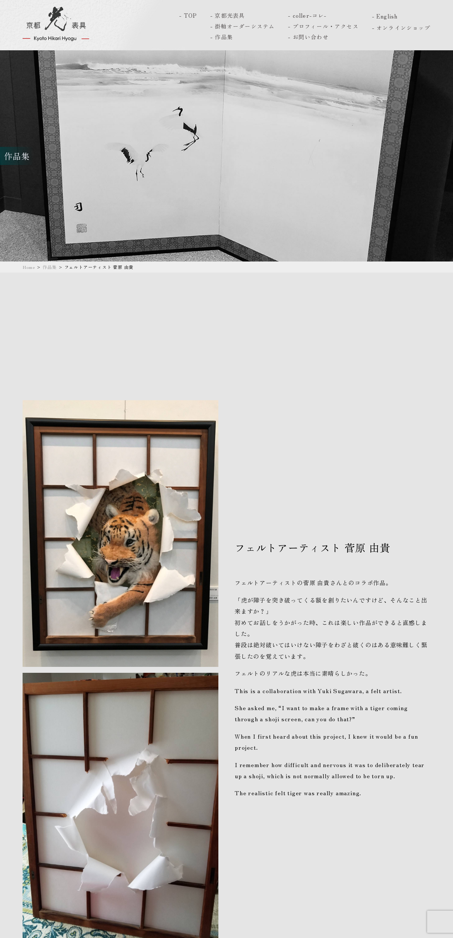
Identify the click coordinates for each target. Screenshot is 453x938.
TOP (190, 15)
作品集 (224, 37)
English (386, 16)
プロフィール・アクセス (326, 26)
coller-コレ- (310, 15)
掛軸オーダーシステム (245, 26)
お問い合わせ (311, 37)
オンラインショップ (403, 27)
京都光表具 (230, 15)
